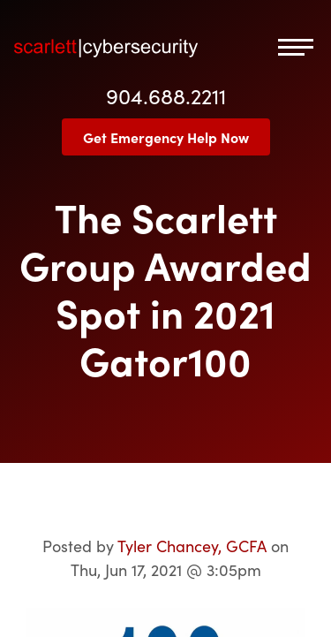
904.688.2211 (166, 95)
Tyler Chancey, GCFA (192, 546)
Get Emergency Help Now (166, 137)
